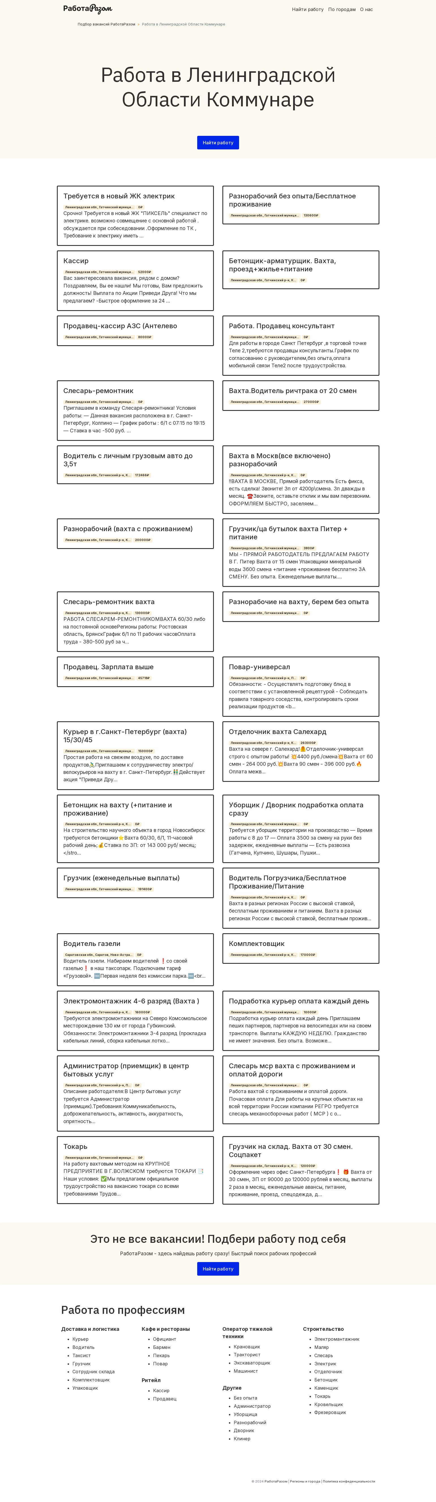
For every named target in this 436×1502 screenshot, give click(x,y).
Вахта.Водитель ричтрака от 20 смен (293, 391)
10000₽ (310, 1012)
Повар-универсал (259, 667)
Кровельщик (328, 1404)
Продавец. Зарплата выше (108, 667)
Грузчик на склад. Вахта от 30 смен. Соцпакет (291, 1150)
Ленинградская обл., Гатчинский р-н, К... (263, 280)
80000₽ (144, 337)
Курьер (80, 1339)
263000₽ (308, 743)
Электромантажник (336, 1339)
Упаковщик (85, 1388)
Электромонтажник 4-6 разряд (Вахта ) (131, 1001)
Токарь (75, 1146)
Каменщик (326, 1388)
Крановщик (247, 1346)
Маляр (321, 1347)
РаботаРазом (276, 1481)
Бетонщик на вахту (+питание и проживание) (117, 809)
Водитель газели (92, 943)
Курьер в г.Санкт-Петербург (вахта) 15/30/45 (125, 736)
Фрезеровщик (330, 1412)
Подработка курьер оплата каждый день (299, 1001)
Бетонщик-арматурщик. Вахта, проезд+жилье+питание (282, 265)
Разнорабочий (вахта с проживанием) (128, 529)
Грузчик (81, 1363)
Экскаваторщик (252, 1363)
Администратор (252, 1406)
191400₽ (145, 889)
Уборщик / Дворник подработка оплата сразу (296, 809)
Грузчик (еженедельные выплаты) (121, 878)
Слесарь (323, 1355)
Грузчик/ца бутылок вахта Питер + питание (288, 533)
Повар (160, 1363)
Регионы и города (305, 1481)
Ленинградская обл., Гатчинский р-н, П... (263, 678)
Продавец (165, 1399)
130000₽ (142, 613)
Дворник (244, 1430)
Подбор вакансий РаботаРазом (106, 24)
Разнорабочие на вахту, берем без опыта (299, 602)
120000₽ (307, 1166)
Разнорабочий (250, 1422)
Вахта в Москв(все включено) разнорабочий (280, 460)
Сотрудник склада (93, 1371)
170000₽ (307, 955)
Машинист (246, 1371)
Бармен (161, 1347)
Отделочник (328, 1371)
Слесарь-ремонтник (98, 391)
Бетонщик (326, 1380)
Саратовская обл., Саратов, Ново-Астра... (98, 955)
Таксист (81, 1355)
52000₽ (144, 272)
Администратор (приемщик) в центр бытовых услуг (126, 1070)
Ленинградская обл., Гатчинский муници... (99, 207)
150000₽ (145, 751)
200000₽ (143, 540)
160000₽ (142, 1012)
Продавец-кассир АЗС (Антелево (120, 326)
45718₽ (144, 678)
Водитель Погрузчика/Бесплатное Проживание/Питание (287, 882)
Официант (164, 1339)
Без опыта (245, 1398)
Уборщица (245, 1414)
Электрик (325, 1363)
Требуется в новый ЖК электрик (119, 196)
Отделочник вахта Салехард (278, 732)
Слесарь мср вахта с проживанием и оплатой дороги (292, 1070)
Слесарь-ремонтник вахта (109, 602)
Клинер (242, 1438)
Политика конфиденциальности (349, 1481)
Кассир (76, 261)
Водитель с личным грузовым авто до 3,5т (128, 460)
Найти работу (308, 9)
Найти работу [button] (218, 142)
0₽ (140, 207)
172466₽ (142, 475)
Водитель (83, 1347)
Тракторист (247, 1354)
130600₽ (311, 215)
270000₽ (311, 402)
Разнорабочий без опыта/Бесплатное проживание (292, 200)
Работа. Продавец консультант (282, 326)
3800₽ (309, 548)
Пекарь (161, 1355)
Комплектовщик (257, 943)
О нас (366, 9)
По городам (342, 9)
